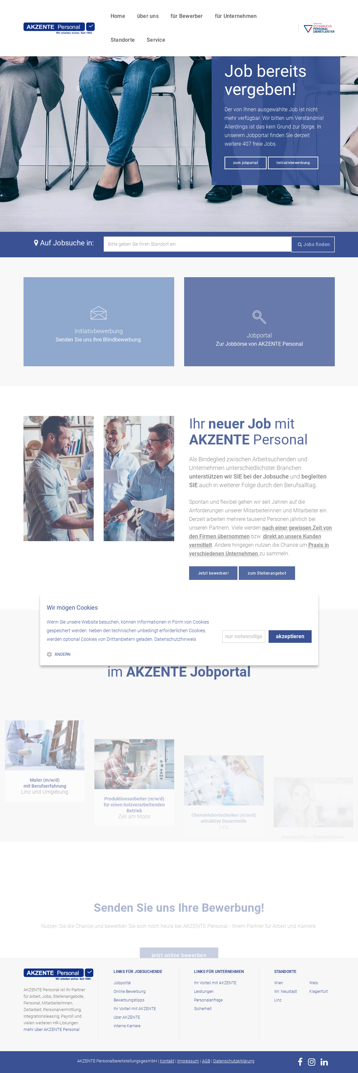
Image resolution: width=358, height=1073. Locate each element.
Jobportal (122, 983)
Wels (313, 983)
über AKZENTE (127, 1017)
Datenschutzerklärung (233, 1060)
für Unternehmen (206, 12)
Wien (278, 983)
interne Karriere (127, 1026)
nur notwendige (243, 636)
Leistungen (204, 991)
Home (88, 12)
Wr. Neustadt (285, 991)
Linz (277, 1000)
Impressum (188, 1060)
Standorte (251, 12)
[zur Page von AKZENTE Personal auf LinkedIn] (324, 1062)
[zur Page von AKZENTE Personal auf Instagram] (311, 1062)
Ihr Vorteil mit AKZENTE (135, 1008)
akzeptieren (290, 636)
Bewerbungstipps (129, 1000)
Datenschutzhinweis (175, 639)
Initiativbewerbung (293, 163)
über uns (118, 12)
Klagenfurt (318, 991)
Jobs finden (314, 244)
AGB (206, 1060)
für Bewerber (157, 12)
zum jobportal (245, 163)
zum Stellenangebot (267, 573)
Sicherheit (203, 1008)
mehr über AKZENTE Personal (51, 1029)
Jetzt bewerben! (213, 573)
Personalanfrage (208, 1000)
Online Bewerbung (130, 991)
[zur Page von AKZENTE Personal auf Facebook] (300, 1062)
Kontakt (167, 1060)
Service (90, 35)
